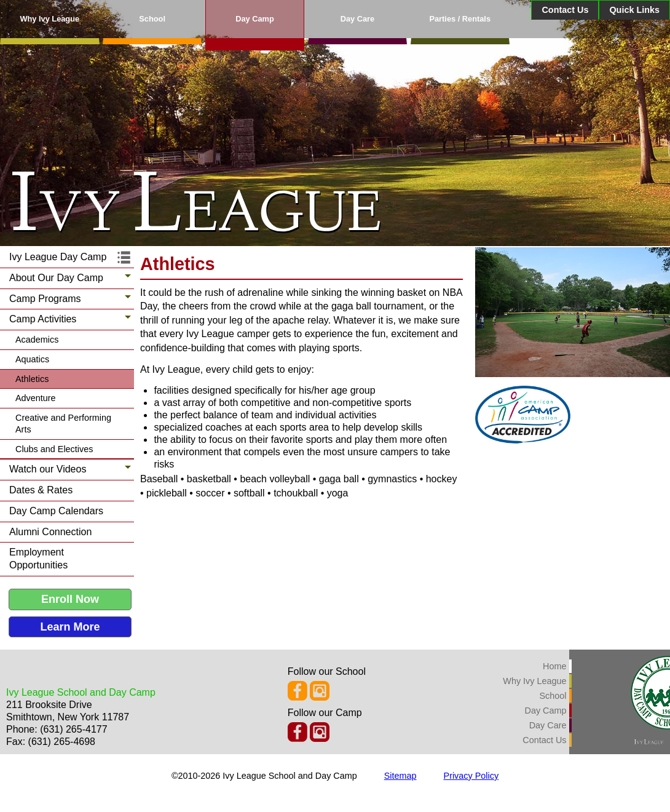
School (152, 18)
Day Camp (254, 18)
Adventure (35, 398)
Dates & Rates (41, 490)
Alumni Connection (50, 532)
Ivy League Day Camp (57, 257)
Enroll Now (70, 599)
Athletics (32, 379)
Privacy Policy (471, 776)
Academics (36, 339)
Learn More (70, 627)
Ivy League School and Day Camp (81, 692)
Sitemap (400, 776)
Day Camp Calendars (56, 511)
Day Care (358, 18)
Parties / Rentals (460, 18)
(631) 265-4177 (73, 729)
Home (554, 666)
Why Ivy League (49, 18)
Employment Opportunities (38, 558)
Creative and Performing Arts (63, 423)
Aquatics (32, 359)
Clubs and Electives (54, 449)
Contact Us (565, 10)
